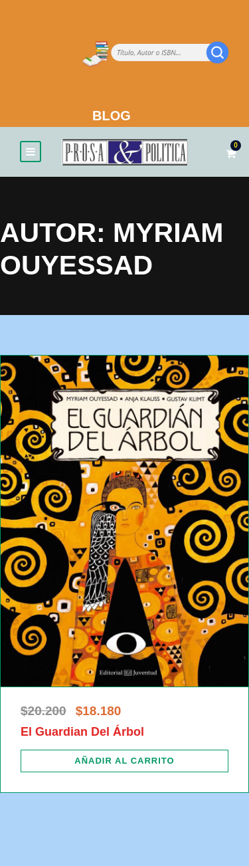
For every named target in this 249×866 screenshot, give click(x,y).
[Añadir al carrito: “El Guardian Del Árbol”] (124, 761)
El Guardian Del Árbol (82, 731)
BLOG (111, 115)
